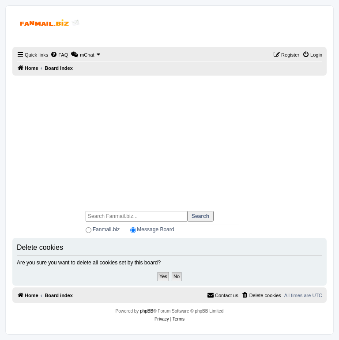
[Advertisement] (169, 139)
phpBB (146, 311)
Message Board (155, 229)
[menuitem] (59, 55)
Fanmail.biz (106, 229)
